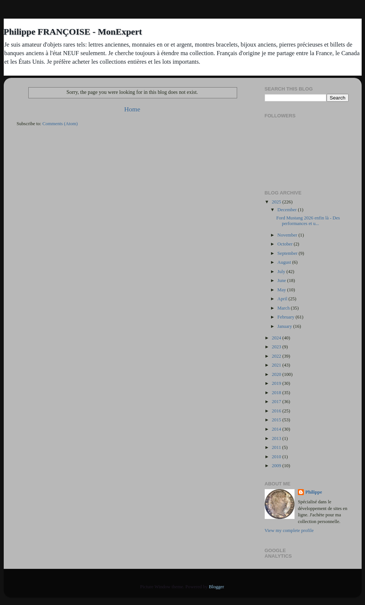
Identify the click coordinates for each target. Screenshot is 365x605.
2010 (277, 456)
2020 (277, 374)
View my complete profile (289, 530)
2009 (277, 465)
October (285, 244)
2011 (277, 447)
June (282, 280)
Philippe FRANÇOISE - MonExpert (73, 32)
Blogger (216, 586)
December (287, 209)
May (282, 289)
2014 (277, 429)
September (288, 253)
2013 (277, 438)
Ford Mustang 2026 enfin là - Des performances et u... (308, 220)
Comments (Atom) (60, 123)
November (287, 235)
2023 (277, 346)
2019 (277, 383)
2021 (277, 365)
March (284, 308)
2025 (277, 202)
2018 (277, 392)
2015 (277, 419)
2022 (277, 356)
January (285, 326)
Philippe (313, 492)
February (286, 317)
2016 (277, 411)
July (281, 271)
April (283, 298)
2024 (277, 337)
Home (132, 109)
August (284, 262)
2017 (277, 401)
